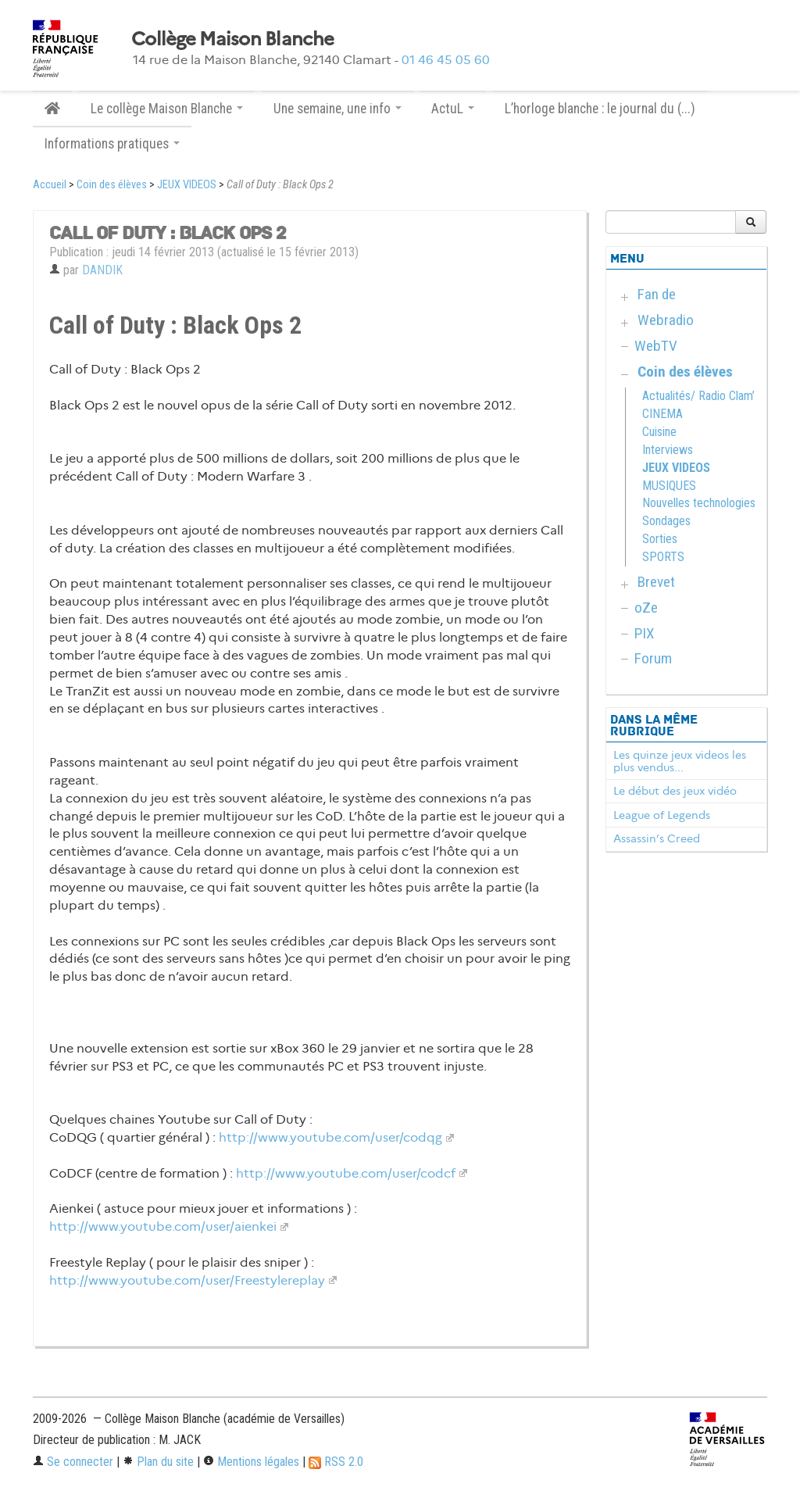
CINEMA (662, 413)
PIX (644, 633)
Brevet (656, 582)
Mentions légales (251, 1461)
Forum (653, 658)
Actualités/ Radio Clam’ (698, 395)
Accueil (49, 184)
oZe (646, 608)
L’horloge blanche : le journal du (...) (600, 108)
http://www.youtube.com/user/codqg (330, 1137)
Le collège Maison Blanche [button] (167, 108)
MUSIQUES (669, 485)
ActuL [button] (452, 108)
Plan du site (158, 1461)
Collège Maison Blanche (232, 39)
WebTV (655, 346)
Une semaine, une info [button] (337, 108)
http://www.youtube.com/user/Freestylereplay (187, 1280)
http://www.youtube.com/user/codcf (345, 1173)
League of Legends (661, 815)
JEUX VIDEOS (186, 184)
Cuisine (659, 431)
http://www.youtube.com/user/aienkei (163, 1226)
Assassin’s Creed (656, 838)
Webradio (666, 320)
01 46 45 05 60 (446, 59)
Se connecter (73, 1461)
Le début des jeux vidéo (675, 791)
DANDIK (102, 270)
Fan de (657, 294)
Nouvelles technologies (698, 502)
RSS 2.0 (336, 1461)
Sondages (666, 520)
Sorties (659, 538)
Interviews (667, 449)
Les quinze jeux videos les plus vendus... (679, 761)
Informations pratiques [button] (112, 144)
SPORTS (663, 556)
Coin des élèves (112, 184)
